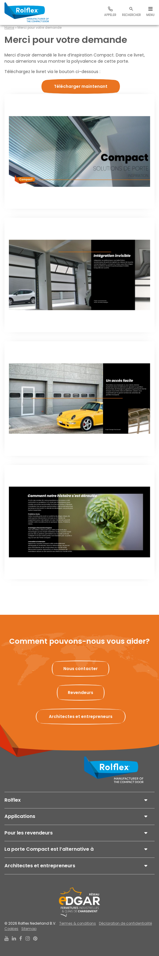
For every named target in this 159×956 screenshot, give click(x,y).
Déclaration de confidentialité (125, 923)
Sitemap (28, 928)
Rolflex (12, 800)
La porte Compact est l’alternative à (49, 849)
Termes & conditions (77, 923)
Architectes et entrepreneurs (39, 865)
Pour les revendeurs (28, 832)
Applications (19, 816)
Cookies (11, 928)
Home (9, 27)
